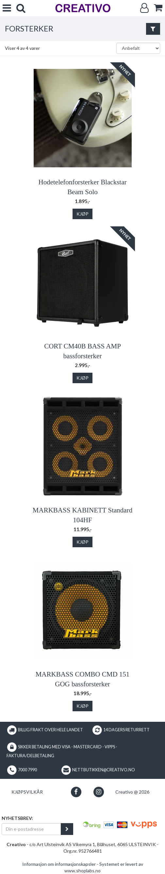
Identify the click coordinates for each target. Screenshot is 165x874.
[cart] (158, 7)
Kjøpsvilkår (27, 792)
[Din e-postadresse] (31, 829)
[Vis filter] (153, 29)
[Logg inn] (144, 8)
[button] (76, 791)
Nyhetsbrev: (17, 818)
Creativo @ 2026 (132, 792)
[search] (21, 8)
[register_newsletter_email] (67, 829)
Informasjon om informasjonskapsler (59, 864)
